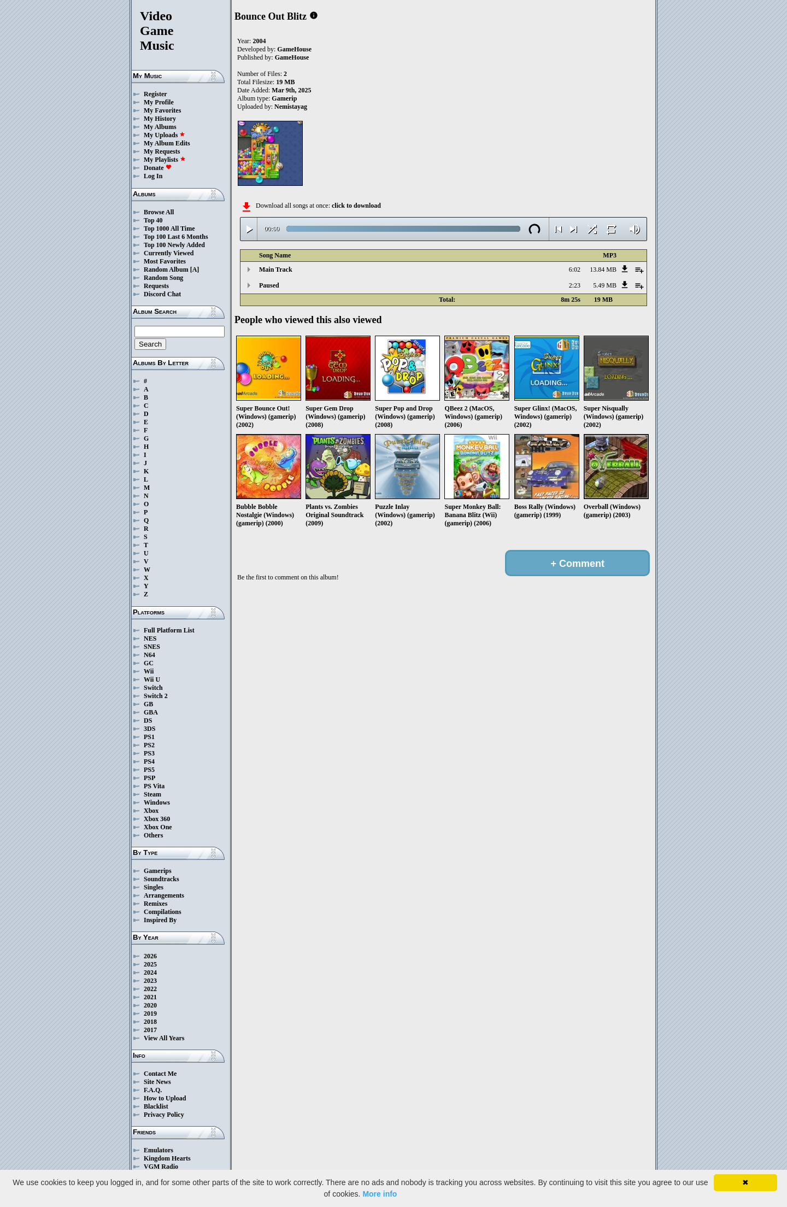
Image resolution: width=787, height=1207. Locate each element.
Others (153, 835)
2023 (150, 981)
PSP (149, 778)
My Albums (160, 127)
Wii (149, 671)
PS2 (149, 745)
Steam (152, 794)
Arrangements (164, 895)
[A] (194, 269)
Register (155, 94)
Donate (158, 168)
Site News (157, 1082)
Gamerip (284, 98)
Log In (153, 176)
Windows (157, 802)
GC (149, 663)
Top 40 (153, 220)
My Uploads (164, 135)
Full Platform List (169, 630)
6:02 (574, 269)
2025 (150, 964)
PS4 (149, 761)
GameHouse (294, 49)
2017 (150, 1030)
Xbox (151, 811)
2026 (150, 956)
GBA (151, 712)
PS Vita (154, 786)
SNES (152, 647)
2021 (150, 997)
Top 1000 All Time (169, 228)
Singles (153, 887)
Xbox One (158, 827)
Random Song (163, 278)
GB (148, 704)
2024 (150, 972)
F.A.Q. (153, 1090)
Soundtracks (161, 879)
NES (150, 638)
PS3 (149, 753)
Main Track (275, 269)
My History (160, 118)
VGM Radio (161, 1166)
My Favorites (162, 110)
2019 (150, 1013)
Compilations (162, 912)
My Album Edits (167, 143)
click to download (356, 205)
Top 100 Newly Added (174, 245)
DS (148, 720)
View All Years (164, 1038)
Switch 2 (156, 696)
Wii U (152, 679)
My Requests (162, 151)
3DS (149, 729)
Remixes (155, 903)
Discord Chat (162, 294)
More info (379, 1194)
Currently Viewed (168, 253)
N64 (149, 655)
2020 (150, 1005)
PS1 (149, 737)
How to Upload (165, 1098)
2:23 (574, 285)
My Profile (159, 102)
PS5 (149, 770)
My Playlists (165, 159)
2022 (150, 989)
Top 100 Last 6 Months (176, 237)
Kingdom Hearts (167, 1158)
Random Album (166, 269)
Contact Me (160, 1073)
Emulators (158, 1150)
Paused (269, 285)
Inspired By (160, 920)
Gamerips (158, 871)
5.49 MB (604, 285)
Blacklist (156, 1106)
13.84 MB (603, 269)
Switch (153, 688)
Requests (156, 286)
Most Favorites (165, 261)
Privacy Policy (164, 1114)
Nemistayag (290, 106)
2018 (150, 1022)
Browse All (159, 212)
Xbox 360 (157, 819)
